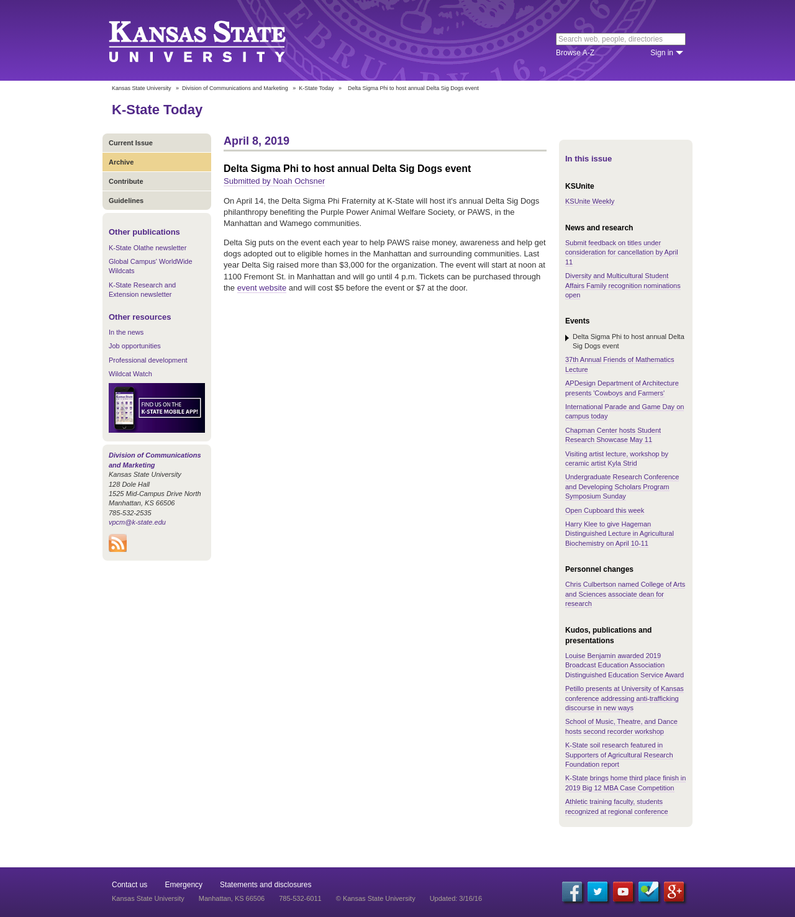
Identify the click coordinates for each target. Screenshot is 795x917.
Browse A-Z (575, 52)
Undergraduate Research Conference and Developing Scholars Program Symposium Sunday (622, 486)
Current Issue (131, 143)
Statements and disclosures (265, 884)
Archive (121, 162)
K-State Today (316, 88)
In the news (126, 332)
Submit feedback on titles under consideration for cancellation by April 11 (621, 252)
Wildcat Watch (130, 373)
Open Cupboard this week (604, 510)
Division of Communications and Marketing (235, 88)
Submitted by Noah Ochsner (274, 181)
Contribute (126, 181)
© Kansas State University (376, 898)
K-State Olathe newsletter (147, 247)
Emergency (183, 884)
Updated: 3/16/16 (456, 898)
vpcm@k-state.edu (137, 522)
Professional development (148, 360)
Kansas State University (212, 40)
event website (262, 287)
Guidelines (126, 200)
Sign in (661, 52)
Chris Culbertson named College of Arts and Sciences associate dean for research (625, 593)
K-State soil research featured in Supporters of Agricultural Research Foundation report (619, 754)
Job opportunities (135, 346)
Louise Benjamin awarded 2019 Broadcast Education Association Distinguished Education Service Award (624, 665)
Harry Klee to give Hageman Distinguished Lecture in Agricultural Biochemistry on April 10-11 (619, 533)
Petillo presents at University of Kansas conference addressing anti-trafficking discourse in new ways (624, 698)
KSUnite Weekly (589, 201)
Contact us (129, 884)
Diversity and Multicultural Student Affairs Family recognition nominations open (623, 285)
